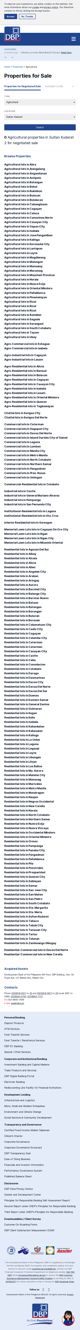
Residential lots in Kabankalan (24, 726)
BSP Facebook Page (64, 1281)
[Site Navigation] (73, 39)
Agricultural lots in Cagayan (23, 208)
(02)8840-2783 (18, 996)
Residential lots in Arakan (21, 576)
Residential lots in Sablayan (22, 881)
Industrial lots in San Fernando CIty (27, 504)
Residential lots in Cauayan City (25, 651)
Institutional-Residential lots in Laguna (30, 511)
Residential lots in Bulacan (21, 615)
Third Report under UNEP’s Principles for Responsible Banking (38, 1211)
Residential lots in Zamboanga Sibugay (30, 943)
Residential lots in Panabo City (24, 850)
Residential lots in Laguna (21, 744)
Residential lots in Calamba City (25, 637)
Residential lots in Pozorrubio (23, 867)
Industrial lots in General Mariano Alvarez (32, 495)
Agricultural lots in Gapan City (24, 226)
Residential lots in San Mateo (23, 894)
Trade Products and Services (20, 1070)
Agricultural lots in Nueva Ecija (24, 283)
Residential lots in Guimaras (23, 708)
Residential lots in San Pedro (23, 898)
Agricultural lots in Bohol (20, 186)
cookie (35, 7)
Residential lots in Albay (20, 553)
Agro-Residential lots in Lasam (24, 393)
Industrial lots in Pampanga (22, 500)
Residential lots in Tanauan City (25, 929)
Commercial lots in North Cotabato (27, 459)
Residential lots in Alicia (20, 562)
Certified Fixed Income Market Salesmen (27, 1130)
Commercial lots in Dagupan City (26, 428)
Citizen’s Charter (13, 1136)
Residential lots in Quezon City (24, 876)
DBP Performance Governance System (37, 1250)
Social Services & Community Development (28, 1117)
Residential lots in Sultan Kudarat (26, 916)
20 (31, 993)
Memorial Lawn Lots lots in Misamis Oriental (33, 542)
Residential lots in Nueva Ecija (24, 823)
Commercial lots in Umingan (23, 477)
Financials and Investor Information (24, 1164)
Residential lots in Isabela (21, 721)
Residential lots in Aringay (21, 580)
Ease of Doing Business (17, 1159)
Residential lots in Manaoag (22, 779)
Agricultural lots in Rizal (20, 301)
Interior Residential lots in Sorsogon (28, 522)
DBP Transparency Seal (17, 1153)
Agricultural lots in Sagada (22, 319)
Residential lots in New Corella (24, 806)
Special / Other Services (17, 1051)
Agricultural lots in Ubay (20, 337)
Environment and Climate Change (22, 1111)
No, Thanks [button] (27, 16)
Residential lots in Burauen (22, 620)
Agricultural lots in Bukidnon (23, 191)
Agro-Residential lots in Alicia (24, 366)
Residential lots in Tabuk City (23, 925)
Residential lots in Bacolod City (25, 589)
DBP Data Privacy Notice (18, 1188)
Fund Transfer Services (17, 1034)
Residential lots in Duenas (21, 695)
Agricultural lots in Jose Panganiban (28, 235)
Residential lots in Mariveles (23, 783)
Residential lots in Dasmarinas (24, 677)
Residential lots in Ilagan (20, 713)
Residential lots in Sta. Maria (23, 912)
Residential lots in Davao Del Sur (25, 691)
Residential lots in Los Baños (23, 766)
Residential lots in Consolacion (24, 664)
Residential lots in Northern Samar (27, 819)
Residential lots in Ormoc (21, 841)
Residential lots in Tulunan (21, 938)
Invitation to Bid (54, 86)
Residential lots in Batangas (23, 607)
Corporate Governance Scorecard (23, 1147)
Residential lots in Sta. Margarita (26, 907)
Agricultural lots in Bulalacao (23, 199)
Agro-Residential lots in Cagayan (26, 379)
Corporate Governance (17, 1141)
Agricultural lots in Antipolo (22, 177)
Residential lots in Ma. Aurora (23, 770)
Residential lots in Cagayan (22, 633)
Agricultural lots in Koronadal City (27, 244)
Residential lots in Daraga (21, 673)
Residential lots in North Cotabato (27, 814)
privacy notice (51, 7)
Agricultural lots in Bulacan (22, 195)
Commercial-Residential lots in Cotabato (31, 484)
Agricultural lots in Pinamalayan (25, 297)
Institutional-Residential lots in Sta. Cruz (31, 515)
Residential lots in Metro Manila (25, 788)
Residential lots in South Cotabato (27, 903)
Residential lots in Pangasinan (24, 854)
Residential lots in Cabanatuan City (27, 624)
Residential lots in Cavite (21, 655)
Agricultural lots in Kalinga (22, 239)
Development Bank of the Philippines (12, 33)
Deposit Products (14, 1023)
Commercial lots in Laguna (22, 442)
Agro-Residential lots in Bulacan (25, 375)
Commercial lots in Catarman (24, 424)
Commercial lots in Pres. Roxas (24, 473)
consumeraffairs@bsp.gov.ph (31, 1275)
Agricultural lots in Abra (20, 164)
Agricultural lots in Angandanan (25, 173)
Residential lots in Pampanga (23, 845)
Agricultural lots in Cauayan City (26, 222)
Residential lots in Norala (20, 810)
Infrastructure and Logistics (19, 1100)
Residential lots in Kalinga (21, 735)
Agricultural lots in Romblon (22, 314)
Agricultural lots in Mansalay (23, 266)
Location (9, 111)
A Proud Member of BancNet (64, 1250)
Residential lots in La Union (22, 739)
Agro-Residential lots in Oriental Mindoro (31, 397)
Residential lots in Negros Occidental (29, 801)
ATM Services (12, 1028)
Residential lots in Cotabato (22, 668)
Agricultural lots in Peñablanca (24, 292)
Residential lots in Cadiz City (23, 629)
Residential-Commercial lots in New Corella (33, 954)
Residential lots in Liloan (20, 761)
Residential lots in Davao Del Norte (27, 686)
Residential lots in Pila (18, 863)
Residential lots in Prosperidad (24, 872)
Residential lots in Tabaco (21, 921)
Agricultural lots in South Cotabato (27, 328)
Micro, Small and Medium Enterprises (24, 1106)
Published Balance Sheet (18, 1176)
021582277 (11, 1281)
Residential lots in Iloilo (19, 717)
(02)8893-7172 (35, 996)
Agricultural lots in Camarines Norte (28, 217)
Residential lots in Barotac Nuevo (26, 598)
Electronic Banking (14, 1081)
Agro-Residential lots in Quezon (25, 401)
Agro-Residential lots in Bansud (25, 370)
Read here (66, 52)
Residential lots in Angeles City (25, 571)
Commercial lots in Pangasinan (25, 468)
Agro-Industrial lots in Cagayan (25, 355)
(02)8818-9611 (44, 993)
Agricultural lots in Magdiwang (24, 257)
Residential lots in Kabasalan (23, 730)
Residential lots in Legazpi (21, 748)
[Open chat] (68, 1318)
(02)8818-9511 (18, 993)
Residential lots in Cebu (20, 660)
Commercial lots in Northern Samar (28, 464)
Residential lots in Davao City (24, 682)
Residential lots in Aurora (21, 584)
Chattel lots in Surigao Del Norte (25, 417)
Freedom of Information (11, 1250)
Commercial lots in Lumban (22, 446)
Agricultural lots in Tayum (21, 332)
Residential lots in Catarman (23, 642)
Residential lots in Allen (19, 567)
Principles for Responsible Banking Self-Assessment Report (37, 1200)
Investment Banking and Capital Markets (26, 1064)
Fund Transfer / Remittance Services (24, 1040)
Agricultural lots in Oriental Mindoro (28, 288)
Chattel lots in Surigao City (22, 413)
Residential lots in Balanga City (25, 593)
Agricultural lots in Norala (21, 279)
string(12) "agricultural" (40, 102)
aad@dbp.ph (17, 1003)
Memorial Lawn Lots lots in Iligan (25, 533)
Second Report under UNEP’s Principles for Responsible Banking (40, 1206)
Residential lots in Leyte (20, 752)
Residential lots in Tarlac (20, 934)
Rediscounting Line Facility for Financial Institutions (32, 1087)
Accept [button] (11, 16)
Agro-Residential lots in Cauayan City (29, 384)
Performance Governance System (23, 1170)
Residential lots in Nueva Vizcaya (26, 828)
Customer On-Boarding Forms (20, 1224)
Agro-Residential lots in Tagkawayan (29, 406)
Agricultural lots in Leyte (20, 253)
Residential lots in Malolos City (24, 775)
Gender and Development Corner (22, 1194)
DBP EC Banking (13, 1046)
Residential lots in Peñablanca (24, 859)
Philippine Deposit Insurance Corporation (50, 1250)
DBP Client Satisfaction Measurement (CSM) (29, 1230)
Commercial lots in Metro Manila (26, 455)
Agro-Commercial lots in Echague (27, 343)
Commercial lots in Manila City (24, 450)
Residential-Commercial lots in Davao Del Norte (36, 950)
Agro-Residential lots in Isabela (25, 388)
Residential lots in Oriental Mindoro (27, 837)
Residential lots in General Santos (26, 704)
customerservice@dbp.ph (44, 1269)
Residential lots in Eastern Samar (26, 699)
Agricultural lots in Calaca (21, 213)
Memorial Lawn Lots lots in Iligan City (29, 538)
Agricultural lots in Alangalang (24, 168)
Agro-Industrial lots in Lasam (23, 359)
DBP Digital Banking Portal (19, 1076)
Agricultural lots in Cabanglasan (25, 204)
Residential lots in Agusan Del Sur (26, 549)
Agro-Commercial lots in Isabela (25, 348)
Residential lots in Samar (21, 885)
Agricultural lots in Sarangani (24, 323)
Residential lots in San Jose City (25, 890)
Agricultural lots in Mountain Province (29, 275)
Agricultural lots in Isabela (21, 230)
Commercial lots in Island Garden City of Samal (35, 437)
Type (7, 96)
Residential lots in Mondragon (24, 792)
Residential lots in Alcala (20, 558)
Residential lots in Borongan (23, 611)
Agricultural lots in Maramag (23, 270)
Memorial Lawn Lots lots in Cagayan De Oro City (36, 529)
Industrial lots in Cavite (19, 491)
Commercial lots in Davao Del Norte (28, 433)
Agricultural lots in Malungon (23, 261)
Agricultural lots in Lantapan (23, 248)
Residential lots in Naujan (21, 797)
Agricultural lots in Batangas (23, 182)
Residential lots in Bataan (21, 602)
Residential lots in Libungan (22, 757)
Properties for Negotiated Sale (22, 86)
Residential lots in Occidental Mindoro (29, 832)
